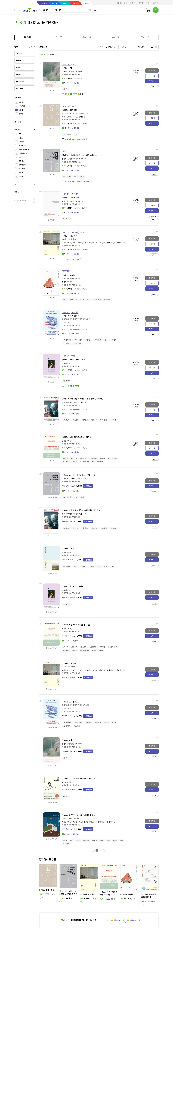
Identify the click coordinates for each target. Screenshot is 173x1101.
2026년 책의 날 (69, 259)
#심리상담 (86, 840)
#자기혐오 (85, 420)
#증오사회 (94, 420)
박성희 (64, 552)
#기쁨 (112, 566)
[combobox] (46, 9)
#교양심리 (66, 420)
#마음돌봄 (66, 844)
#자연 (106, 566)
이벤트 (21, 138)
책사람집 (65, 74)
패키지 (21, 172)
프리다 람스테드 (67, 117)
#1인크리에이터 (112, 458)
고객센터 (156, 3)
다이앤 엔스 (65, 201)
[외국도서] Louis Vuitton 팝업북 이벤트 (77, 139)
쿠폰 (20, 134)
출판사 (21, 110)
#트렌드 (114, 340)
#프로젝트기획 (84, 462)
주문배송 (141, 3)
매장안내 (148, 3)
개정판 (21, 176)
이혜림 (107, 243)
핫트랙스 (76, 3)
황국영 (64, 282)
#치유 (115, 840)
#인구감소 (89, 340)
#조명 (82, 176)
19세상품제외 (23, 153)
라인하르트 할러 (67, 402)
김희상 (81, 402)
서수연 (97, 822)
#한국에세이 (107, 299)
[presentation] (29, 37)
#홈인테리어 (67, 134)
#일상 (99, 566)
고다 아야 (65, 72)
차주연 (77, 72)
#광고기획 (74, 458)
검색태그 (21, 114)
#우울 (65, 840)
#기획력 (65, 458)
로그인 (126, 3)
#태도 (82, 299)
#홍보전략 (83, 458)
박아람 (78, 201)
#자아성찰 (85, 566)
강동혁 (86, 243)
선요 (63, 363)
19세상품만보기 (24, 149)
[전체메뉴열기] (17, 9)
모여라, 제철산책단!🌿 (72, 94)
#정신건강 (75, 420)
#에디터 (74, 462)
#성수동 (106, 340)
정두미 (75, 243)
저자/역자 (22, 106)
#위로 (92, 566)
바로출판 (86, 3)
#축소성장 (98, 340)
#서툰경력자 (97, 299)
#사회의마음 (103, 420)
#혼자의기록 (73, 299)
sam (65, 3)
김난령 (81, 117)
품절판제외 (22, 169)
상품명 (21, 102)
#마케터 (102, 458)
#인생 (88, 299)
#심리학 (94, 840)
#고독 (102, 840)
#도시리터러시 (67, 340)
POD (20, 157)
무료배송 (21, 142)
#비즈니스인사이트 (97, 462)
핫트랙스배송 (23, 146)
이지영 (64, 243)
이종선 (107, 822)
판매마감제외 (23, 165)
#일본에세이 (67, 89)
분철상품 (21, 161)
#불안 (71, 840)
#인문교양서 (67, 219)
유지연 (64, 441)
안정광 (86, 822)
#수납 (75, 134)
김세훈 (64, 322)
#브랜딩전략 (93, 458)
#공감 (121, 840)
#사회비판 (114, 420)
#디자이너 (66, 462)
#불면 (78, 840)
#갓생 (65, 299)
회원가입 (119, 3)
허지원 (64, 822)
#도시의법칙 (78, 340)
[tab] (28, 37)
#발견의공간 (67, 343)
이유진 (81, 159)
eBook (54, 3)
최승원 (64, 782)
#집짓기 (76, 566)
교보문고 (43, 3)
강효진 (97, 243)
